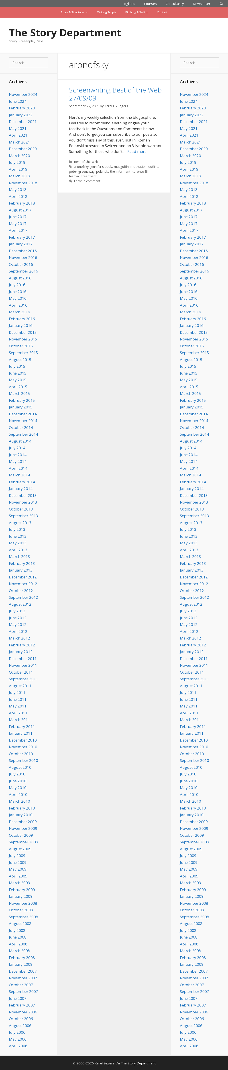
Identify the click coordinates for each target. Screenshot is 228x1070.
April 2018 (18, 196)
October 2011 (21, 672)
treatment (89, 176)
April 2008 (18, 944)
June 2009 (17, 862)
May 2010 (17, 787)
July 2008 (17, 930)
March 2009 (19, 882)
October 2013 (21, 509)
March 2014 (19, 475)
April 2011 (18, 712)
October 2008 (21, 909)
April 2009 (18, 876)
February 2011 (22, 726)
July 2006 (17, 1032)
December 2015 (23, 332)
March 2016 (19, 311)
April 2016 (18, 305)
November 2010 (23, 746)
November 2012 (23, 583)
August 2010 (20, 767)
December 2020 (23, 148)
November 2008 (23, 903)
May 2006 (17, 1039)
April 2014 (18, 468)
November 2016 (23, 257)
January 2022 (21, 114)
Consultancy (175, 3)
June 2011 (17, 699)
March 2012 (19, 638)
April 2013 (18, 549)
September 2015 (23, 352)
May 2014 (17, 461)
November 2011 (23, 665)
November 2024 (23, 94)
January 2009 (21, 896)
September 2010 (23, 760)
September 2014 (23, 434)
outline (153, 166)
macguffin (121, 166)
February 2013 (22, 563)
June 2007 (17, 998)
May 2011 (17, 706)
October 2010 (21, 753)
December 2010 (23, 740)
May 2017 (17, 223)
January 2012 (21, 651)
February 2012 (22, 645)
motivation (138, 166)
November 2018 (23, 182)
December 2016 (23, 250)
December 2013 (23, 495)
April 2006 (18, 1045)
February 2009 (22, 889)
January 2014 (21, 488)
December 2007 (23, 971)
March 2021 (19, 142)
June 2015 (17, 373)
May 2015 (17, 379)
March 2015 (19, 393)
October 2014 (21, 427)
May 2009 (17, 869)
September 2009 (23, 842)
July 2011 (17, 692)
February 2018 (22, 203)
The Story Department (65, 32)
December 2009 (23, 821)
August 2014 (20, 441)
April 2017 (18, 230)
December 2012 (23, 577)
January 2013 (21, 570)
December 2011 (23, 658)
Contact (162, 12)
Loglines (128, 3)
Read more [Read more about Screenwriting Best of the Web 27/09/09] (137, 151)
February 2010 (22, 808)
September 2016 (23, 271)
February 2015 (22, 400)
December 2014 (23, 413)
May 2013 (17, 542)
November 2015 (23, 339)
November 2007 (23, 977)
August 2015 (20, 359)
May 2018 (17, 189)
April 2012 (18, 631)
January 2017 (21, 243)
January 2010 (21, 814)
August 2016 (20, 278)
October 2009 (21, 835)
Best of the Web (86, 162)
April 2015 (18, 386)
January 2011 (21, 733)
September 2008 (23, 916)
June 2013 (17, 536)
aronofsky (81, 166)
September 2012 (23, 597)
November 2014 (23, 420)
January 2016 (21, 325)
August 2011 (20, 685)
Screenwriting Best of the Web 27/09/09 (115, 93)
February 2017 (22, 237)
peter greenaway (81, 171)
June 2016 (17, 291)
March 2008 (19, 950)
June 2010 (17, 780)
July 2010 (17, 774)
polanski (102, 171)
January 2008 (21, 964)
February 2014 (22, 481)
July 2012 (17, 610)
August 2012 (20, 604)
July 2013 (17, 529)
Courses (150, 3)
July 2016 (17, 284)
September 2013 (23, 515)
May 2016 (17, 298)
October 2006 (21, 1018)
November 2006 (23, 1012)
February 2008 (22, 957)
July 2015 (17, 366)
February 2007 (22, 1005)
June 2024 (17, 101)
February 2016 (22, 318)
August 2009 (20, 848)
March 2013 (19, 556)
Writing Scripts (106, 12)
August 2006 (20, 1025)
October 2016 (21, 264)
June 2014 (17, 454)
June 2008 (17, 937)
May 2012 (17, 624)
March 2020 (19, 155)
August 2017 (20, 210)
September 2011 (23, 678)
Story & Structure (77, 12)
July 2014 (17, 447)
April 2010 (18, 794)
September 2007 (23, 991)
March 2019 (19, 175)
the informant (120, 171)
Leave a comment (87, 181)
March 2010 (19, 801)
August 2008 (20, 923)
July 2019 (17, 162)
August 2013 (20, 522)
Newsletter (201, 3)
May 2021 (17, 128)
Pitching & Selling (136, 12)
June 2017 (17, 216)
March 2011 (19, 719)
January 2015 (21, 407)
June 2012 (17, 617)
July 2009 (17, 855)
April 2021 (18, 135)
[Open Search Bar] (221, 3)
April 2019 (18, 169)
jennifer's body (101, 166)
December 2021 (23, 121)
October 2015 (21, 345)
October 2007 (21, 984)
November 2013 (23, 502)
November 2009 (23, 828)
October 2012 (21, 590)
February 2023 (22, 108)
